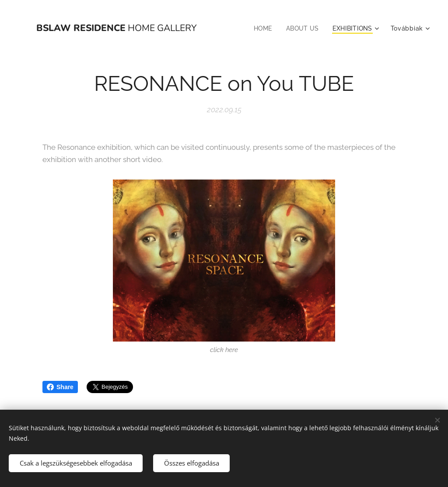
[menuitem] (261, 28)
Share (60, 386)
